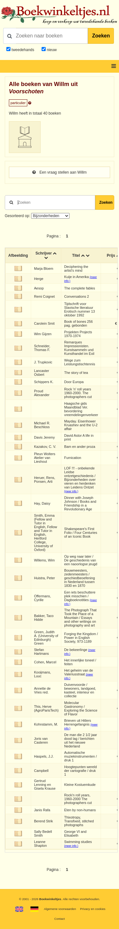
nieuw (51, 50)
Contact (59, 918)
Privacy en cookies (92, 909)
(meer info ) (71, 491)
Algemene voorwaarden (60, 909)
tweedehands (22, 50)
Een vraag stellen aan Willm (59, 172)
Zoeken (101, 35)
